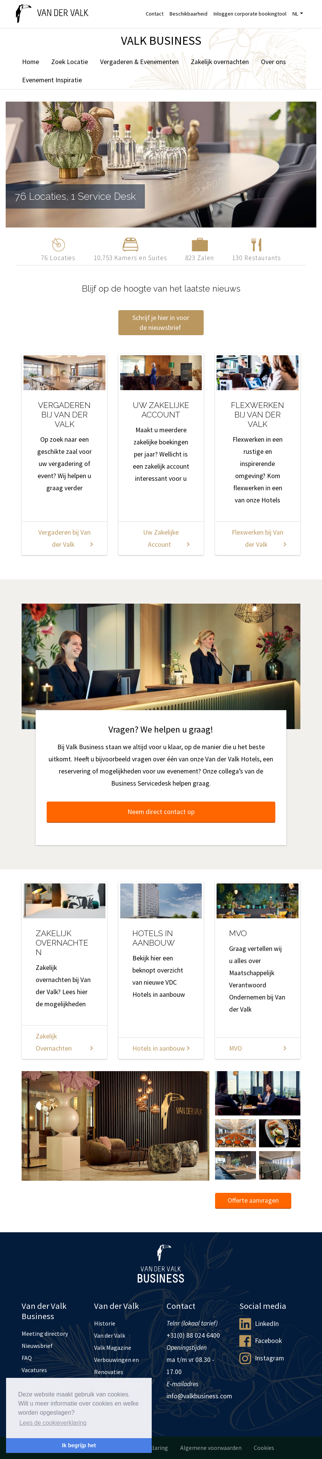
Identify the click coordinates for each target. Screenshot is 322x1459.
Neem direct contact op (161, 812)
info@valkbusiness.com (199, 1396)
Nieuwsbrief (37, 1345)
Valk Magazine (112, 1347)
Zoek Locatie (69, 62)
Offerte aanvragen (253, 1200)
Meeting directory (45, 1333)
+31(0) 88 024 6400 (193, 1335)
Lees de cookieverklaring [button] (52, 1423)
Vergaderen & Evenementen (139, 62)
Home (30, 62)
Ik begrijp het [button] (79, 1445)
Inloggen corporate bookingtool (250, 13)
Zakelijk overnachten (220, 62)
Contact (154, 13)
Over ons (273, 62)
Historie (104, 1323)
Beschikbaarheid (188, 13)
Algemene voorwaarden (211, 1447)
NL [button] (295, 13)
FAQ (27, 1358)
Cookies (264, 1447)
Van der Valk (109, 1335)
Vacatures (34, 1370)
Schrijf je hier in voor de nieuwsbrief (160, 323)
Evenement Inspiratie (52, 80)
